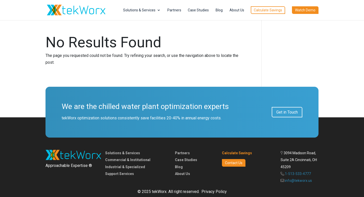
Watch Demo (305, 10)
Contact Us (233, 163)
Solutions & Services (139, 10)
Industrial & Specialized (125, 167)
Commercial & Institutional (127, 160)
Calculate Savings (268, 10)
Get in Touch (287, 112)
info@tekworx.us (298, 181)
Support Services (119, 174)
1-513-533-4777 (298, 174)
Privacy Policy (214, 191)
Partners (174, 10)
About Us (237, 10)
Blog (219, 10)
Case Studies (198, 10)
